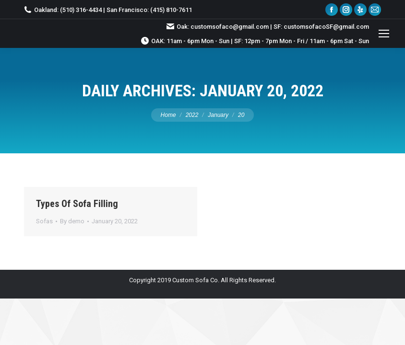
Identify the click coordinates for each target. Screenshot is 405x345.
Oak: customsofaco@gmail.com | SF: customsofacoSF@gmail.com (268, 26)
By (72, 221)
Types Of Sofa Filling (77, 203)
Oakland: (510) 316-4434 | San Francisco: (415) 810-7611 (108, 9)
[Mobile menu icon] (384, 33)
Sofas (44, 221)
